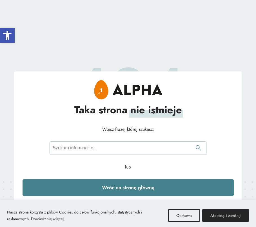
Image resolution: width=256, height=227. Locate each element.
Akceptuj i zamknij (225, 215)
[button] (7, 35)
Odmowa (184, 215)
